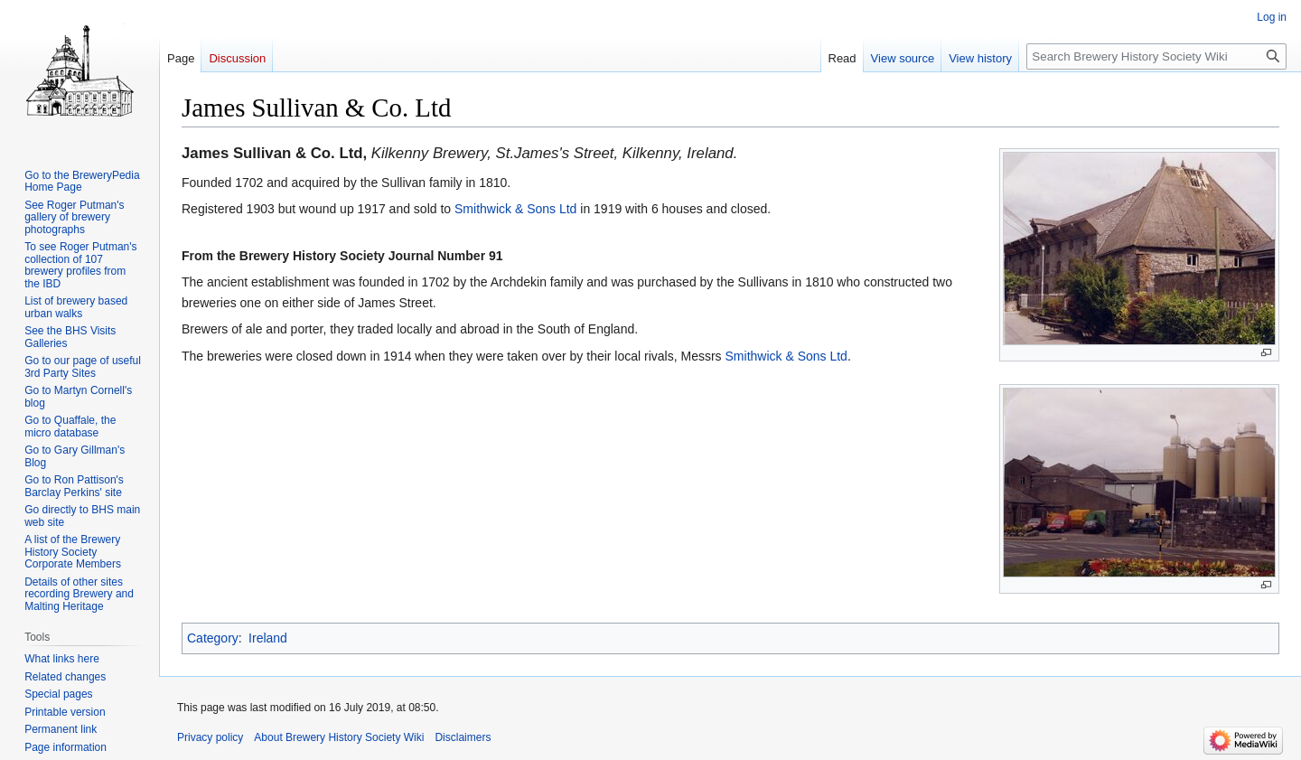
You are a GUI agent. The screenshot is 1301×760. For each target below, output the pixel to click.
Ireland (267, 638)
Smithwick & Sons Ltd (515, 209)
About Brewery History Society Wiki (339, 737)
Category (213, 638)
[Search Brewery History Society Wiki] (1156, 56)
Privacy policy (210, 737)
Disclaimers (463, 737)
